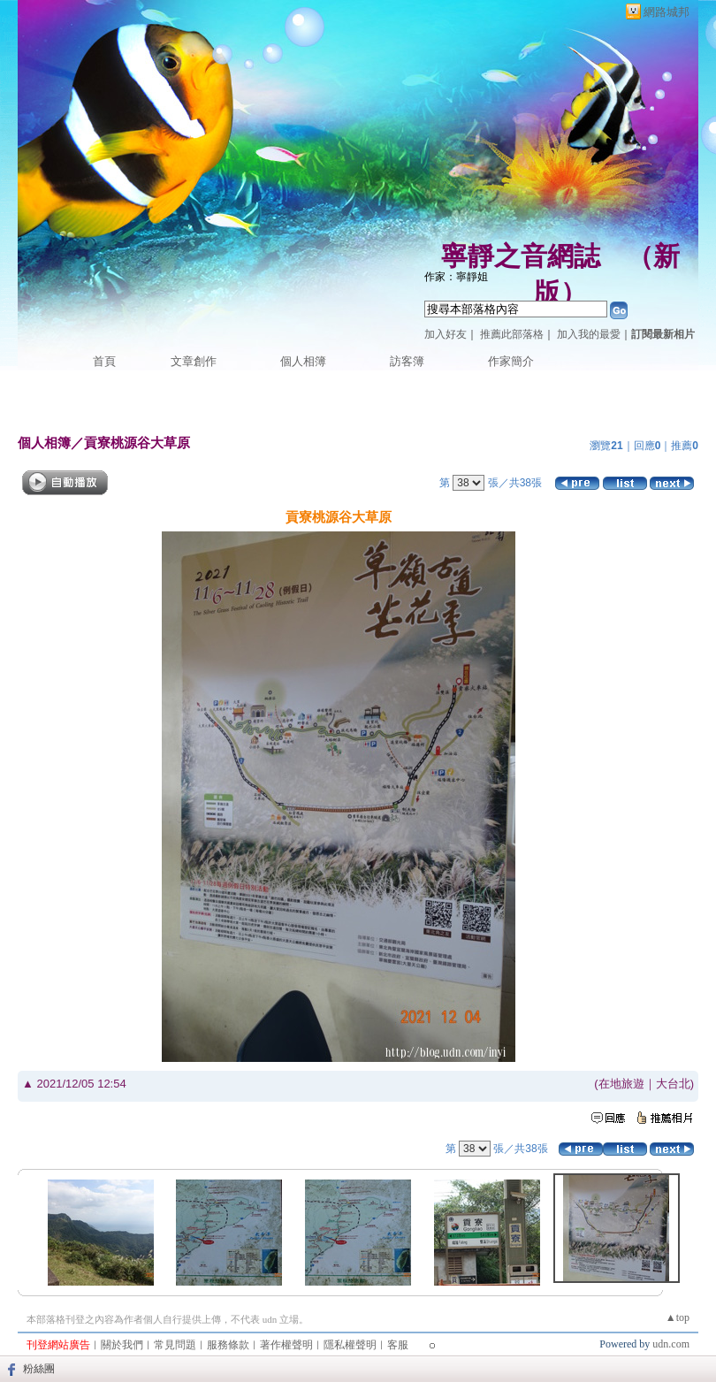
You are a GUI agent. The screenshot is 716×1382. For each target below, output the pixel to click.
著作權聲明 (286, 1345)
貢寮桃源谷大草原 (137, 442)
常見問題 (175, 1345)
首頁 (104, 361)
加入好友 (445, 334)
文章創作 (194, 361)
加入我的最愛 (589, 334)
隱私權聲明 (350, 1345)
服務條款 (228, 1345)
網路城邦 (666, 12)
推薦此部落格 (512, 334)
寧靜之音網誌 (520, 256)
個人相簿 (303, 361)
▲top (677, 1317)
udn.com (670, 1344)
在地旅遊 (621, 1083)
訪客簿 (407, 361)
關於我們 (122, 1345)
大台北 (673, 1083)
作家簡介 (511, 361)
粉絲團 (39, 1369)
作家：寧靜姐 (456, 277)
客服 (397, 1345)
